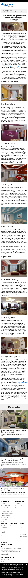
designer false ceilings (13, 66)
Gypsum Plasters (3, 537)
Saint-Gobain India (5, 559)
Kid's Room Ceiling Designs (7, 513)
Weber (2, 561)
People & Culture (6, 544)
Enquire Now (4, 519)
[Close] (26, 564)
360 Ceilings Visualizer (6, 517)
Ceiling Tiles (3, 540)
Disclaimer (4, 542)
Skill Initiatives (23, 530)
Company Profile (22, 527)
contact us (14, 1)
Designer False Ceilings (6, 505)
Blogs (2, 521)
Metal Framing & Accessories (4, 528)
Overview (3, 503)
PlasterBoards (4, 526)
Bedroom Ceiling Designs (7, 511)
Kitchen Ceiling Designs (6, 515)
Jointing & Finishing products (3, 532)
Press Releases (23, 536)
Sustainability (23, 534)
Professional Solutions (20, 505)
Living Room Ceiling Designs (6, 508)
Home (2, 10)
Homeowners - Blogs (8, 10)
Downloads (12, 526)
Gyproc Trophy (23, 532)
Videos (12, 528)
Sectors (17, 508)
